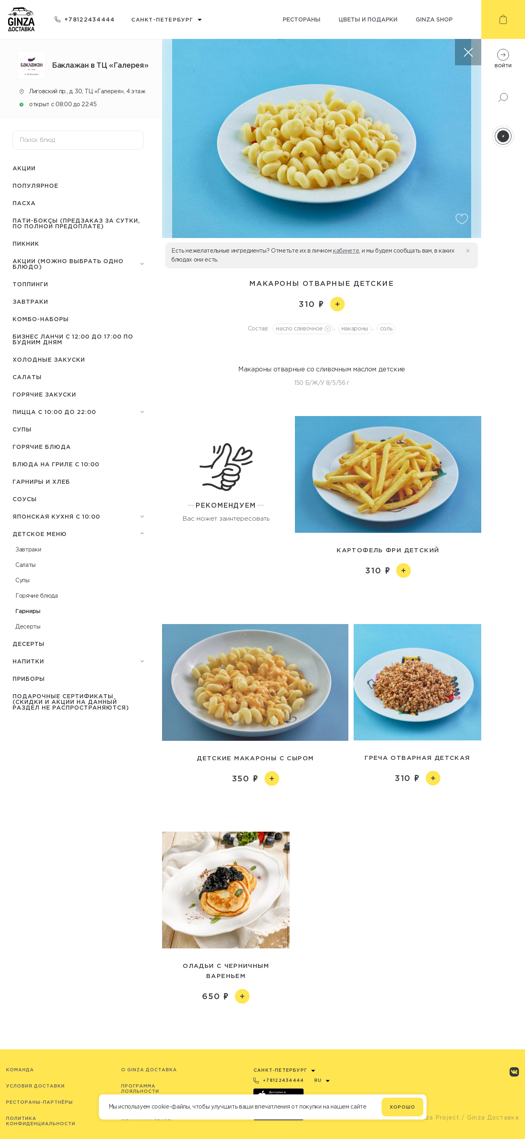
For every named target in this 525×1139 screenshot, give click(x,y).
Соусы (25, 499)
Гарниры (28, 611)
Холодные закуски (49, 359)
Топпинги (30, 284)
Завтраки (30, 301)
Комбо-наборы (41, 319)
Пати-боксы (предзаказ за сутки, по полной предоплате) (76, 223)
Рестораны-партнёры (39, 1102)
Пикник (26, 243)
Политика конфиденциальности (40, 1121)
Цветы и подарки (368, 19)
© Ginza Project (433, 1117)
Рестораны (301, 19)
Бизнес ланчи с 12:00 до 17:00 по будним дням (73, 339)
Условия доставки (35, 1085)
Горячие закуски (44, 394)
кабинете (346, 250)
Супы (22, 429)
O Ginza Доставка (149, 1069)
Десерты (28, 626)
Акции (24, 168)
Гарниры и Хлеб (41, 481)
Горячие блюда (42, 447)
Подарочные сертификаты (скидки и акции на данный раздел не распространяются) (71, 701)
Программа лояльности (140, 1088)
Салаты (27, 377)
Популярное (35, 185)
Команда (20, 1069)
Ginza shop (434, 19)
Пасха (24, 203)
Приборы (29, 679)
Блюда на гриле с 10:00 (56, 464)
